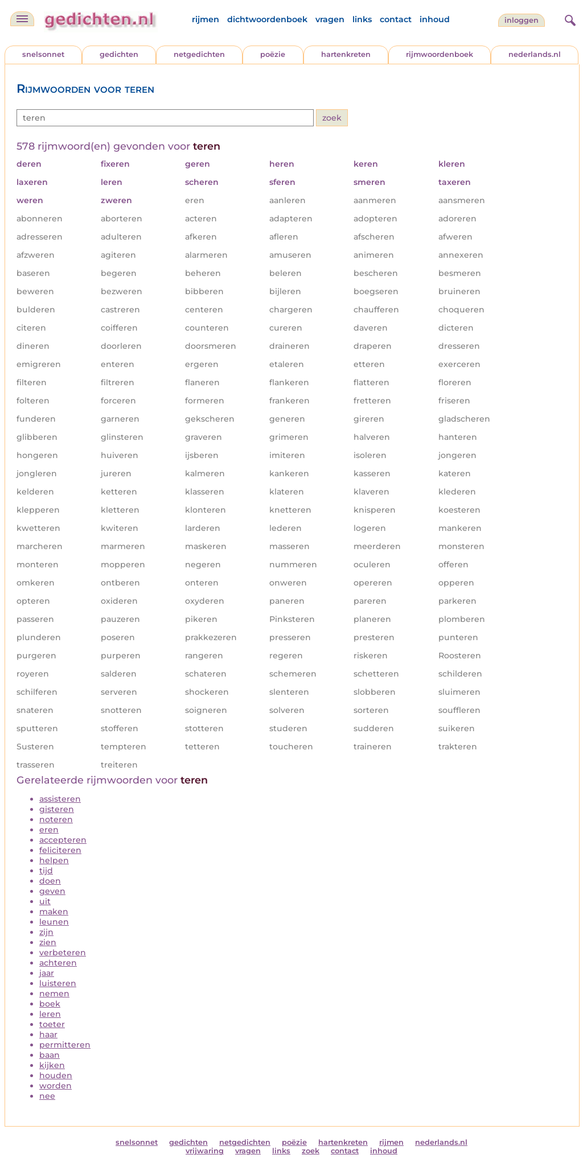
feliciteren (60, 850)
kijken (52, 1065)
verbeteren (62, 952)
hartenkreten (346, 54)
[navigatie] (22, 18)
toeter (52, 1024)
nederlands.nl (534, 54)
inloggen (521, 20)
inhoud (435, 19)
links (362, 19)
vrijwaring (205, 1151)
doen (50, 881)
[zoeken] (568, 18)
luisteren (57, 983)
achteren (58, 963)
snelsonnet (43, 54)
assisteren (60, 799)
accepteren (63, 840)
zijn (46, 932)
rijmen (205, 19)
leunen (54, 922)
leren (50, 1014)
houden (55, 1075)
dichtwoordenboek (267, 19)
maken (53, 911)
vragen (329, 19)
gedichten (119, 54)
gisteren (56, 809)
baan (49, 1055)
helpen (54, 860)
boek (49, 1004)
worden (55, 1086)
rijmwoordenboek (439, 54)
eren (49, 829)
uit (45, 901)
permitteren (65, 1045)
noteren (56, 819)
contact (396, 19)
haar (48, 1034)
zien (47, 942)
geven (52, 891)
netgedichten (199, 54)
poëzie (272, 54)
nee (47, 1096)
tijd (46, 870)
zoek (310, 1151)
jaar (46, 973)
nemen (54, 993)
